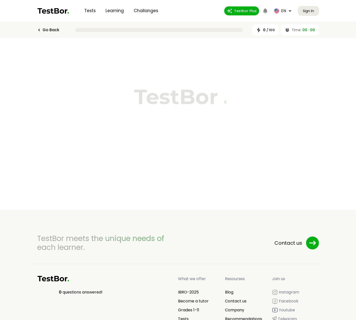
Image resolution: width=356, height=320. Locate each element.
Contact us (235, 301)
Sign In (308, 10)
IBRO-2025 (188, 292)
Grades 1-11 (188, 310)
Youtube (283, 310)
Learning (115, 11)
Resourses (235, 279)
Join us (278, 279)
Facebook (285, 301)
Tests (90, 11)
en (283, 11)
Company (234, 310)
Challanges (146, 11)
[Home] (53, 11)
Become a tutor (193, 301)
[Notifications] (265, 11)
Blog (229, 292)
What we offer (192, 279)
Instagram (285, 292)
